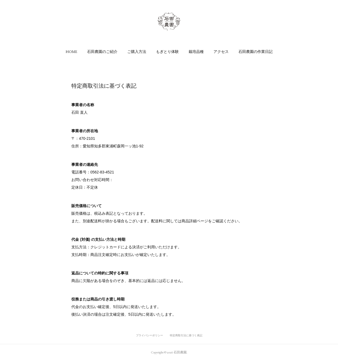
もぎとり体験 (167, 51)
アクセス (221, 51)
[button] (71, 51)
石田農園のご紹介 (102, 51)
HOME (71, 51)
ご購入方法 (136, 51)
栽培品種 (196, 51)
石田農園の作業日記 (255, 51)
